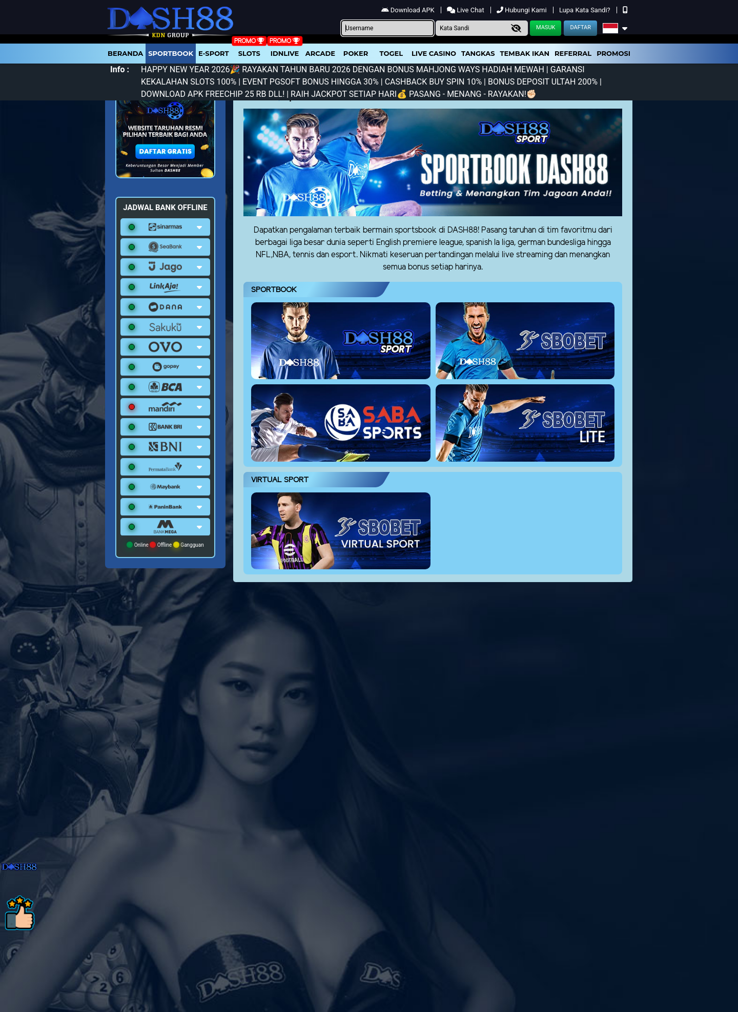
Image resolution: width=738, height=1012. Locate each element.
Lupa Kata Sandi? (585, 10)
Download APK (408, 10)
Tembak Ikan (524, 53)
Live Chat (466, 10)
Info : (119, 69)
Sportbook (170, 53)
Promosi (613, 53)
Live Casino (434, 53)
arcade (320, 53)
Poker (355, 53)
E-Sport (213, 53)
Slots (249, 53)
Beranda (125, 53)
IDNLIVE (285, 53)
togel (391, 53)
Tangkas (478, 53)
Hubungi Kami (522, 10)
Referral (573, 53)
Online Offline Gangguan (165, 545)
